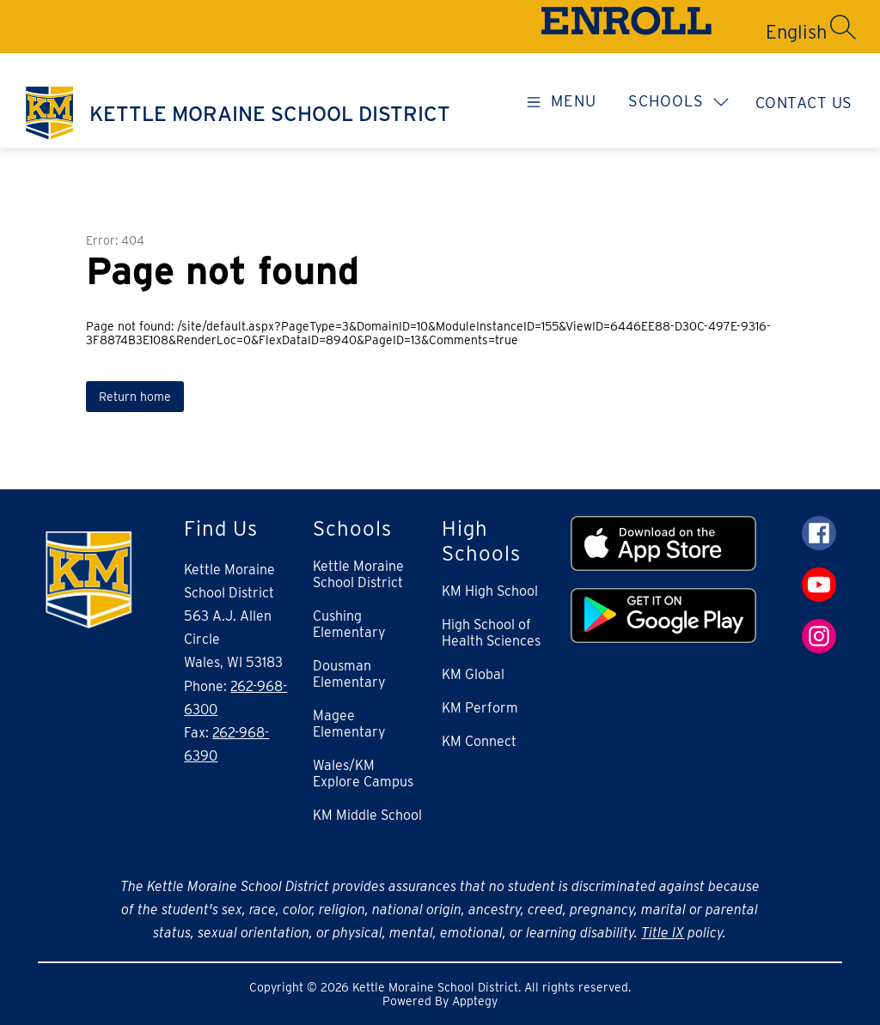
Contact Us (803, 103)
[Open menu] (558, 100)
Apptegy (475, 1001)
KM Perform (480, 708)
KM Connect (479, 741)
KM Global (473, 674)
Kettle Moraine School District (358, 574)
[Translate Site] (735, 32)
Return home (135, 396)
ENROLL (626, 25)
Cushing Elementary (349, 624)
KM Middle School (367, 815)
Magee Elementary (349, 723)
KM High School (490, 591)
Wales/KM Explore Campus (363, 773)
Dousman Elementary (349, 674)
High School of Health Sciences (491, 632)
